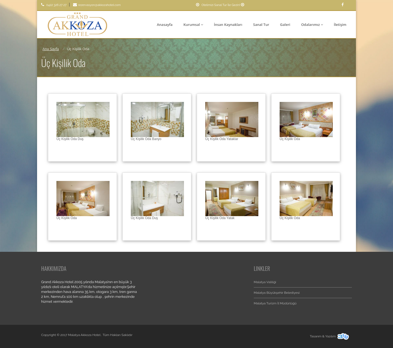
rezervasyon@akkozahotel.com (97, 5)
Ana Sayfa (51, 49)
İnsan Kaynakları (228, 24)
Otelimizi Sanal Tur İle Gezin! (221, 5)
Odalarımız (312, 24)
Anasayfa (165, 24)
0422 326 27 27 (53, 5)
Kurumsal (193, 24)
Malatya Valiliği (265, 282)
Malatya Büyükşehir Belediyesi (277, 293)
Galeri (285, 24)
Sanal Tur (261, 24)
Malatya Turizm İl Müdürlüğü (275, 303)
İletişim (340, 24)
